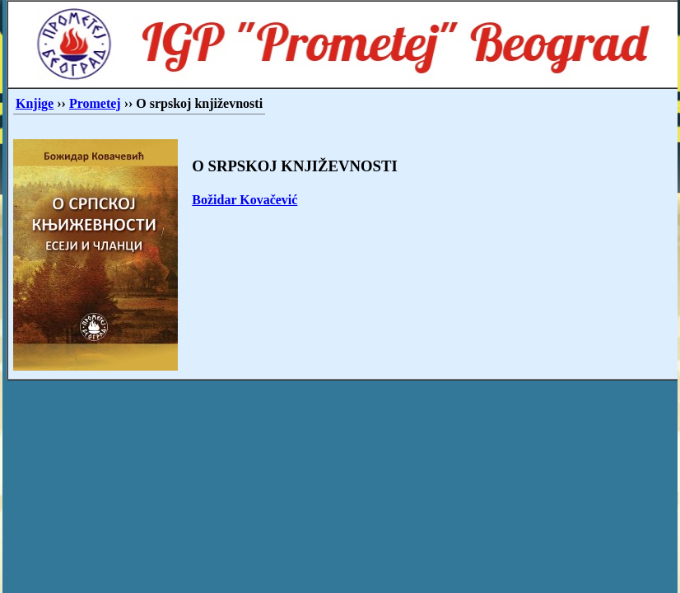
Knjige (35, 103)
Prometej (95, 103)
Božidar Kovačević (244, 200)
